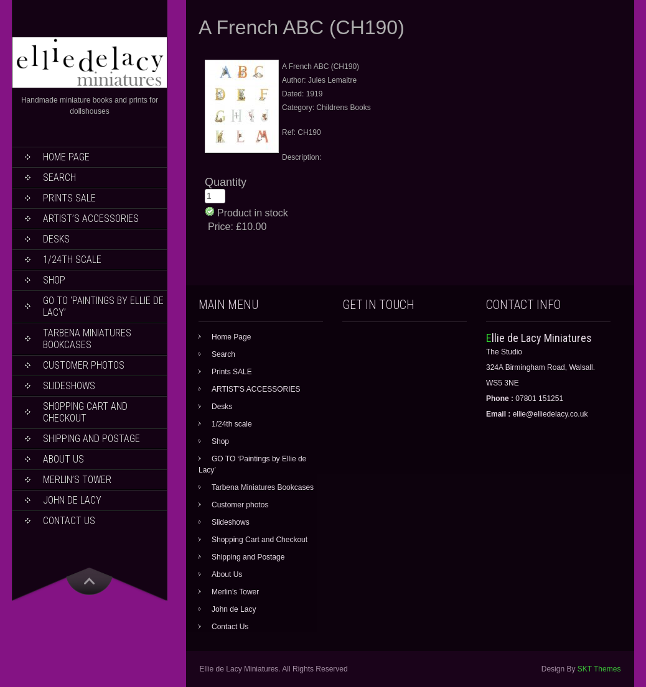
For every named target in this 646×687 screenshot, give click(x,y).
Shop (54, 280)
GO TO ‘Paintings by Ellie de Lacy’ (103, 306)
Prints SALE (69, 198)
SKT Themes (599, 669)
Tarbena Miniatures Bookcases (87, 339)
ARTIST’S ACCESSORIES (91, 218)
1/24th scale (72, 259)
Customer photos (83, 365)
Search (59, 177)
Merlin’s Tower (77, 480)
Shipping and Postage (91, 439)
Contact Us (69, 521)
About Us (63, 459)
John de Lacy (72, 500)
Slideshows (69, 386)
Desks (56, 239)
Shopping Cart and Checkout (85, 412)
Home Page (66, 157)
